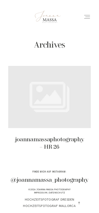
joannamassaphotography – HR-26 (49, 111)
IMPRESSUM (40, 192)
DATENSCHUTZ (57, 192)
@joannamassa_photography (49, 180)
